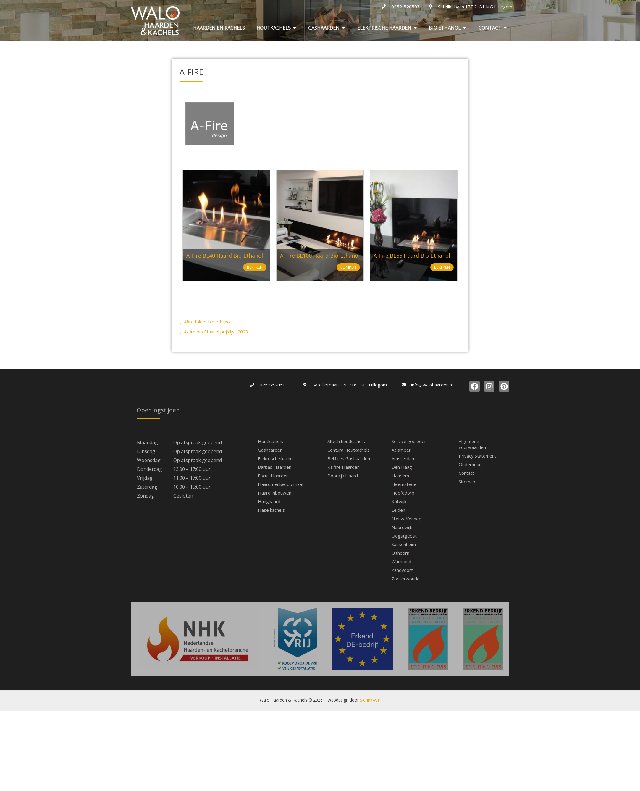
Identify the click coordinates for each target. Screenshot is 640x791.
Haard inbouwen (274, 493)
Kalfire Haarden (343, 467)
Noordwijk (402, 527)
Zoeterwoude (406, 579)
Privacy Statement (477, 456)
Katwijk (399, 501)
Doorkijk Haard (342, 476)
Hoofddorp (403, 493)
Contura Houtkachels (348, 450)
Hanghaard (269, 501)
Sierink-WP (370, 655)
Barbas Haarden (274, 467)
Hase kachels (271, 510)
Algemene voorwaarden (472, 444)
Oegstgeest (404, 536)
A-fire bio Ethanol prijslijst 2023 (214, 331)
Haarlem (400, 476)
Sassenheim (404, 544)
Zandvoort (402, 570)
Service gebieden (409, 441)
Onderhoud (470, 464)
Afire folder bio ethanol (205, 321)
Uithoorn (400, 553)
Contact (466, 473)
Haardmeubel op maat (281, 484)
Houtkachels (270, 441)
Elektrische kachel (276, 458)
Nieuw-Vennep (406, 519)
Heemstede (404, 484)
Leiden (398, 510)
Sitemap (467, 481)
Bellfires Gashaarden (348, 458)
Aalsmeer (401, 450)
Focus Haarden (273, 476)
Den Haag (402, 467)
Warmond (401, 561)
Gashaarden (270, 450)
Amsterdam (404, 458)
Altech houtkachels (346, 441)
